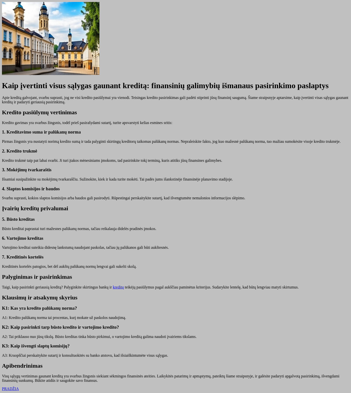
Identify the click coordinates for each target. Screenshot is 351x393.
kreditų (118, 287)
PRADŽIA (10, 389)
